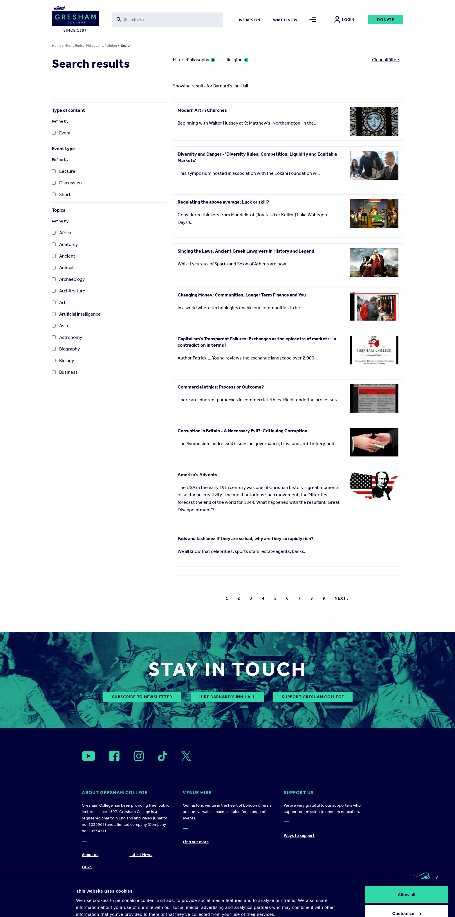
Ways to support (299, 835)
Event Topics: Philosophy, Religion (91, 46)
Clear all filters (386, 59)
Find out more (196, 841)
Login (344, 19)
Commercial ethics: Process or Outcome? (221, 387)
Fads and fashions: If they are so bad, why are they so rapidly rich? (245, 538)
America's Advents (197, 474)
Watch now (285, 19)
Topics (58, 210)
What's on (249, 19)
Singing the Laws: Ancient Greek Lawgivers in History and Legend (246, 251)
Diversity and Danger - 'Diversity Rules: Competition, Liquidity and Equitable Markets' (257, 157)
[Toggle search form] (167, 19)
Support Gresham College (313, 696)
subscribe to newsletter (142, 696)
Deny (406, 901)
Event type (63, 148)
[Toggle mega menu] (313, 19)
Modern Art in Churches (202, 110)
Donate (385, 19)
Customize (406, 882)
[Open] (88, 756)
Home (56, 46)
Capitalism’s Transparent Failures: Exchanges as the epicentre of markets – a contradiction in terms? (257, 342)
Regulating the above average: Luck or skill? (223, 202)
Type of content (68, 110)
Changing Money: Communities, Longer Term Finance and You (242, 295)
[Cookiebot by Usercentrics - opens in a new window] (37, 905)
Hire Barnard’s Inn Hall (227, 696)
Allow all (407, 863)
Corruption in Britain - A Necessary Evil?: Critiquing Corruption (242, 431)
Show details (89, 899)
